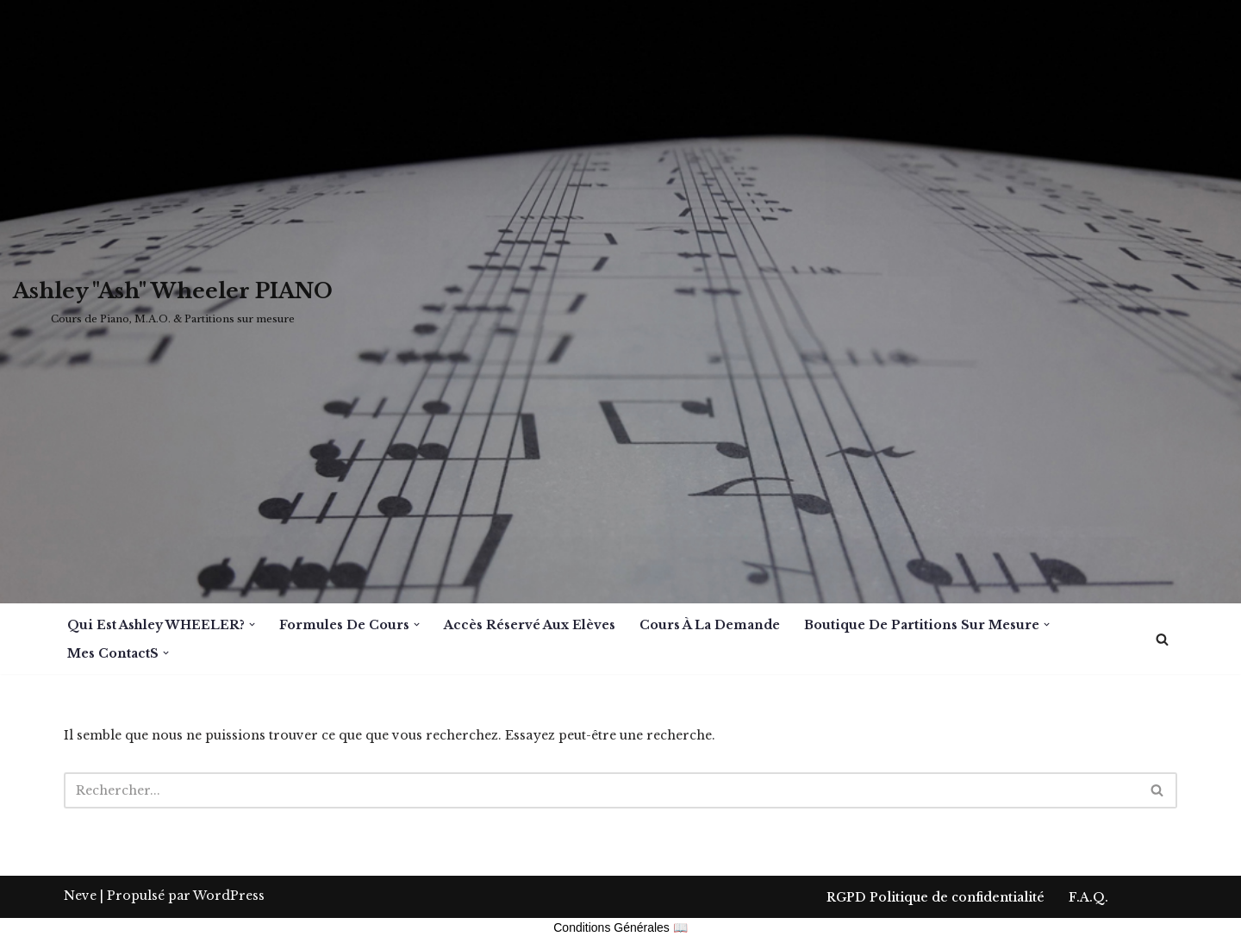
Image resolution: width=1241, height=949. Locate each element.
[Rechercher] (1162, 639)
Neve (80, 926)
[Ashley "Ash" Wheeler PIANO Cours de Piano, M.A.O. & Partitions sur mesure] (173, 302)
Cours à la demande (709, 625)
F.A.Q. (1088, 928)
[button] (252, 624)
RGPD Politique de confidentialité (935, 928)
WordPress (229, 926)
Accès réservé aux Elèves (529, 625)
